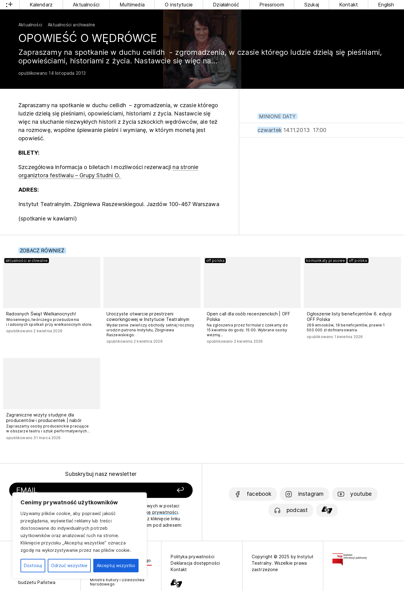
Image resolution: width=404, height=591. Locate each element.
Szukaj (311, 5)
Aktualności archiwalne (71, 24)
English (386, 5)
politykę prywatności (156, 512)
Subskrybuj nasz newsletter (100, 474)
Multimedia (132, 5)
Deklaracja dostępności (195, 563)
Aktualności (86, 5)
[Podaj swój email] (73, 490)
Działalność (226, 5)
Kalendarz (41, 5)
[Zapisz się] (158, 490)
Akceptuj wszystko (116, 565)
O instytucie (179, 5)
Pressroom (271, 5)
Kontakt (348, 5)
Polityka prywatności (192, 556)
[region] (79, 535)
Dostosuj (33, 565)
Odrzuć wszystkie (69, 565)
